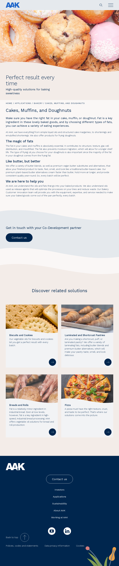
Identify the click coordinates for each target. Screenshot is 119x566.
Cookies (80, 545)
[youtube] (51, 531)
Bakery (38, 103)
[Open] (110, 5)
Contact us (19, 237)
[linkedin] (67, 531)
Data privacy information (57, 545)
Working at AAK (59, 517)
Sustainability (59, 503)
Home (9, 103)
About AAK (59, 510)
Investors (59, 489)
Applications (23, 103)
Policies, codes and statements (22, 545)
